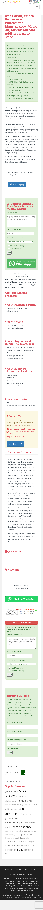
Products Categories (17, 874)
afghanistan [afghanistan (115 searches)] (10, 801)
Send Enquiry (17, 184)
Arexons (28, 108)
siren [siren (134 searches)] (29, 800)
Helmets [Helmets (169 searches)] (21, 800)
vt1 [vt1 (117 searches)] (6, 853)
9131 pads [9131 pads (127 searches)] (21, 834)
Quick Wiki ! (14, 551)
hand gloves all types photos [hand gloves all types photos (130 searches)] (18, 838)
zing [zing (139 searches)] (21, 831)
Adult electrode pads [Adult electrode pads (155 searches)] (16, 841)
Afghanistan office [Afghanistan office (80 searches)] (11, 831)
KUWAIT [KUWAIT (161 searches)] (16, 818)
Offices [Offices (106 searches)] (24, 845)
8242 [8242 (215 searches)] (20, 850)
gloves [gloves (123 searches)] (30, 834)
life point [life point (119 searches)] (22, 796)
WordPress (37, 897)
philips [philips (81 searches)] (16, 809)
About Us (8, 869)
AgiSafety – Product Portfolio (26, 869)
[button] (4, 12)
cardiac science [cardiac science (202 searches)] (22, 827)
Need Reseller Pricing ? (21, 623)
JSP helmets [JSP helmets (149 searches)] (11, 791)
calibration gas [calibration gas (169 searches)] (13, 822)
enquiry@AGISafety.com (24, 429)
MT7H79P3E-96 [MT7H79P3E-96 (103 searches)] (12, 804)
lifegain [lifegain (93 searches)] (31, 842)
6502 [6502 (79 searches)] (23, 819)
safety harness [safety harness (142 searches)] (12, 845)
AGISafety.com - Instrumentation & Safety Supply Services (20, 895)
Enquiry (31, 874)
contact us (17, 425)
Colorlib (22, 897)
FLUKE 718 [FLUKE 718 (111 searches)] (28, 850)
